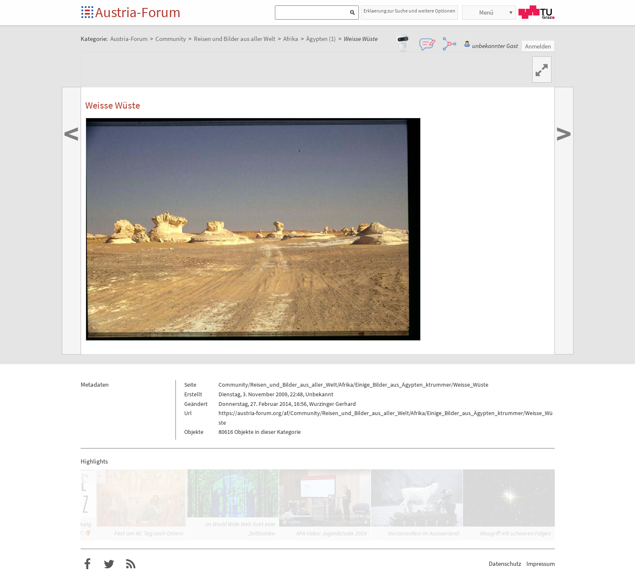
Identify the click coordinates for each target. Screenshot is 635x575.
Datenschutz (505, 563)
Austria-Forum (137, 12)
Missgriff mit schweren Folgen (515, 533)
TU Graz (536, 12)
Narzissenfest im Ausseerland (423, 533)
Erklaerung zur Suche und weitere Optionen (409, 11)
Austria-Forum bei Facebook (87, 564)
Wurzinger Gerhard (332, 404)
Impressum (540, 563)
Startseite (88, 12)
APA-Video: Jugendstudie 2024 (331, 533)
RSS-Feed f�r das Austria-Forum (130, 564)
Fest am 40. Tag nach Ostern (148, 533)
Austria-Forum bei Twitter (109, 564)
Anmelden (538, 46)
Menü (486, 12)
